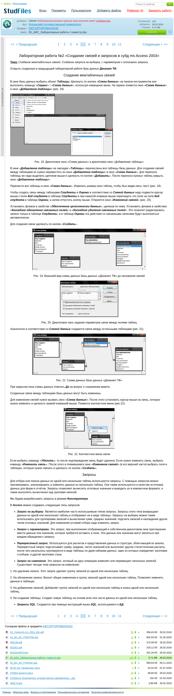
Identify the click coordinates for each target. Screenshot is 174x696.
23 (132, 647)
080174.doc (16, 683)
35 (132, 662)
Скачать (152, 32)
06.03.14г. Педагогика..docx (25, 668)
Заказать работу (160, 10)
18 (132, 642)
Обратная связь (21, 692)
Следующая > (152, 44)
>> (166, 44)
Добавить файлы (109, 10)
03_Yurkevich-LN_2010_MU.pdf (27, 632)
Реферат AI (135, 10)
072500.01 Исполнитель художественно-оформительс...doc (42, 678)
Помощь (6, 692)
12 (132, 637)
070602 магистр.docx (21, 673)
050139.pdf (16, 642)
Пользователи (81, 10)
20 (132, 673)
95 (132, 683)
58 (132, 632)
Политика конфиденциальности (107, 692)
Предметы (58, 10)
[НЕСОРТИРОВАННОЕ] (44, 28)
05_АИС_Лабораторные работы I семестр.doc (35, 657)
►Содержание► (2, 96)
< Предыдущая (26, 44)
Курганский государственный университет (55, 24)
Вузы (42, 10)
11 (119, 44)
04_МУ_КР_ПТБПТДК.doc (24, 637)
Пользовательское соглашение (73, 692)
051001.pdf (16, 647)
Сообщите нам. (103, 21)
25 (132, 652)
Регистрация (20, 3)
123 (131, 657)
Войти (7, 3)
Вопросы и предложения (43, 692)
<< (12, 44)
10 (113, 44)
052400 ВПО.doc (19, 652)
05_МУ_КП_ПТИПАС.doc (24, 662)
